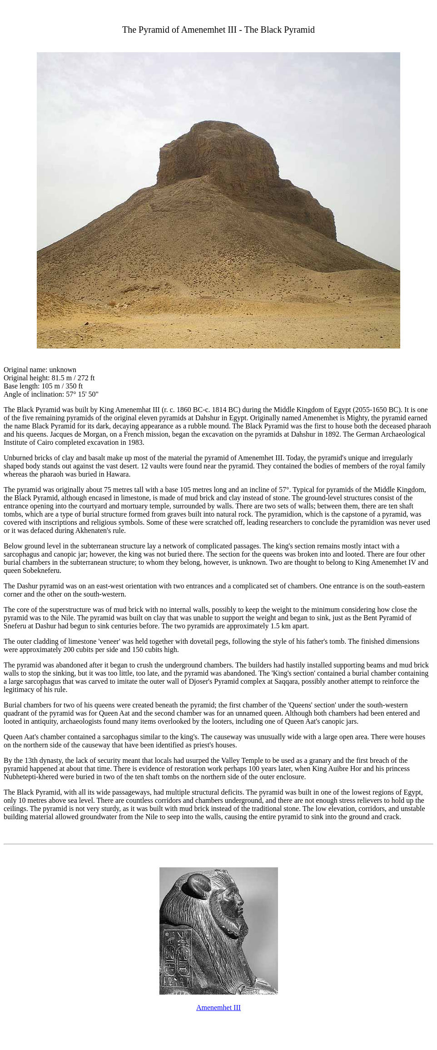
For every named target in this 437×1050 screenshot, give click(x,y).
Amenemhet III (218, 1007)
